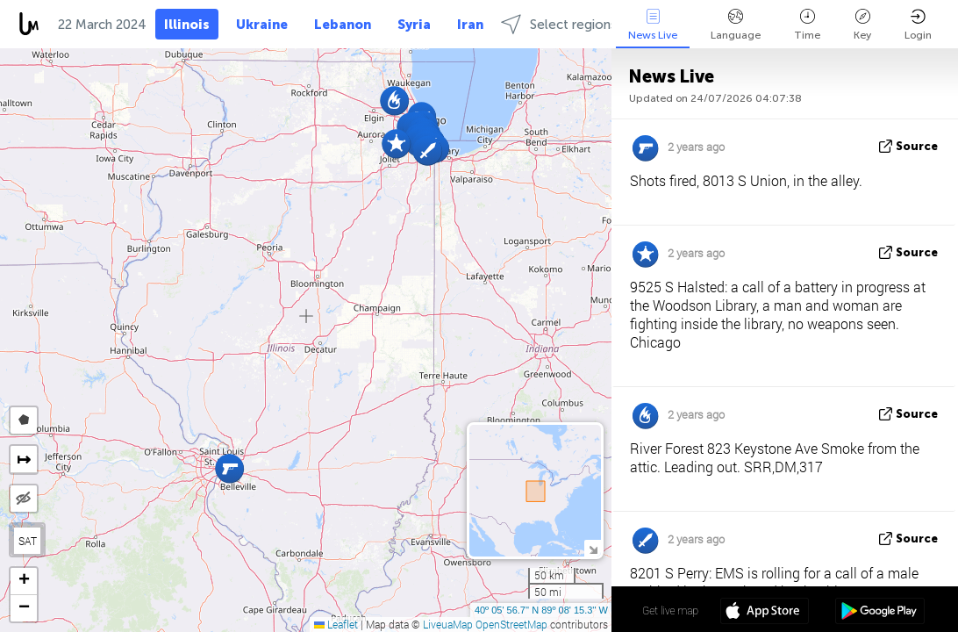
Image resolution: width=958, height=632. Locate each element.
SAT (27, 541)
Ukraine (262, 24)
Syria (414, 24)
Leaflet (336, 624)
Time (807, 25)
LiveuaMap (448, 624)
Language (736, 25)
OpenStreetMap (511, 624)
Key (862, 25)
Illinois (187, 24)
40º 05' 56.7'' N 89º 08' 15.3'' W (541, 610)
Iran (470, 24)
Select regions (559, 24)
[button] (428, 150)
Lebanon (342, 24)
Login (918, 25)
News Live (652, 25)
